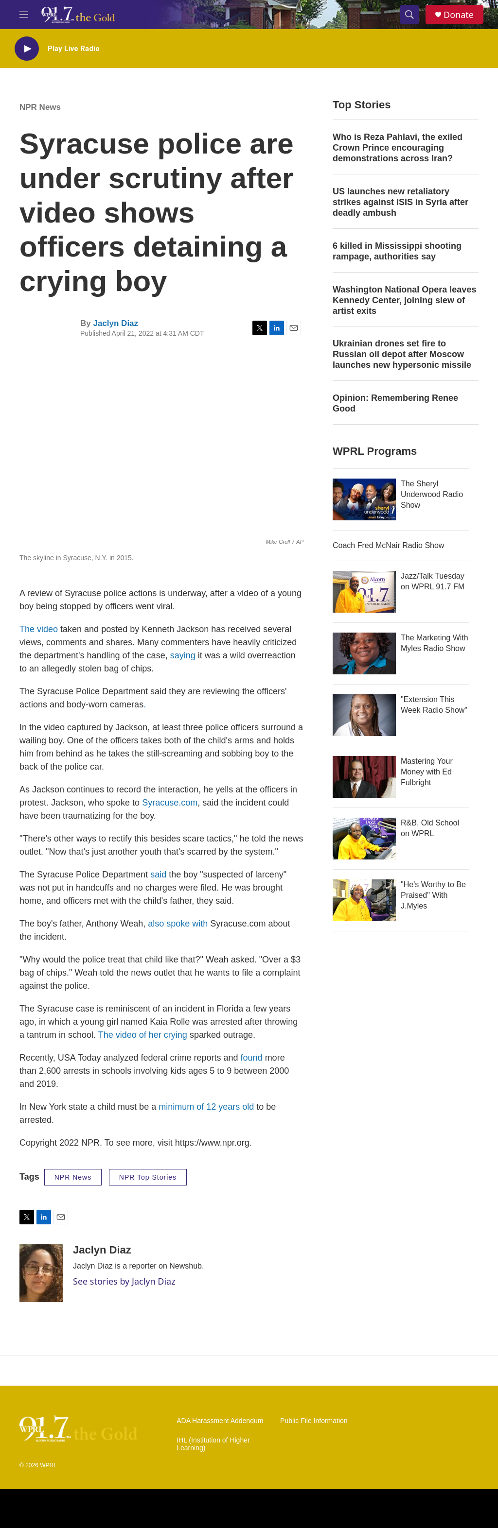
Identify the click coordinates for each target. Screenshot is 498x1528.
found (252, 1058)
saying (184, 655)
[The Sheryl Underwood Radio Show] (364, 499)
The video (38, 629)
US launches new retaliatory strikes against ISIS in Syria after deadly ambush (400, 202)
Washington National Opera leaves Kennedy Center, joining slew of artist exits (404, 300)
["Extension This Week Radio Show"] (364, 715)
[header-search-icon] (409, 14)
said (158, 874)
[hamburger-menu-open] (24, 14)
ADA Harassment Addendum (220, 1421)
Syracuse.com (169, 802)
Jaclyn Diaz (115, 323)
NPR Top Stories (148, 1177)
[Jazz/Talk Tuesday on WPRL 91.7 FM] (364, 592)
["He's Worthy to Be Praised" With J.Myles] (364, 900)
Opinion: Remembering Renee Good (395, 403)
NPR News (40, 107)
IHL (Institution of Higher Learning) (213, 1444)
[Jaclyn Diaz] (41, 1273)
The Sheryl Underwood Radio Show (432, 494)
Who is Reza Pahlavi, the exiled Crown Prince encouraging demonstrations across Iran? (397, 147)
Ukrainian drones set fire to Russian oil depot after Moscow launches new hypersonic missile (402, 354)
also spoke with (179, 923)
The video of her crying (144, 1035)
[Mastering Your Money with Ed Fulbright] (364, 777)
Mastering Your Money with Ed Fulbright (427, 772)
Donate (459, 15)
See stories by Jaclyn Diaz (124, 1281)
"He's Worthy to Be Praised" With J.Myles (433, 895)
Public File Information (314, 1421)
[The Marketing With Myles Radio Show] (364, 653)
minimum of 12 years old (206, 1107)
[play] (27, 48)
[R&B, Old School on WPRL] (364, 838)
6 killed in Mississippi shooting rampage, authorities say (397, 251)
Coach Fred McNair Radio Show (388, 545)
